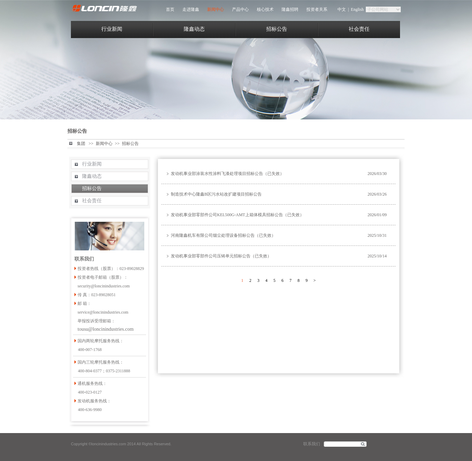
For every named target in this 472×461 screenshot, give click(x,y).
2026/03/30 (377, 173)
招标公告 (276, 29)
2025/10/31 (377, 235)
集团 (81, 143)
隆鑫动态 (194, 29)
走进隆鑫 (190, 9)
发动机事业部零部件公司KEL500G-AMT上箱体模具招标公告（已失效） (237, 214)
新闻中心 (215, 9)
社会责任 (359, 29)
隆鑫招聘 (290, 9)
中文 (341, 9)
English (357, 9)
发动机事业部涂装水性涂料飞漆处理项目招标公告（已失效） (227, 173)
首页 (170, 9)
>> (91, 143)
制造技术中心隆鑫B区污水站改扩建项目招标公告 (216, 194)
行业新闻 (111, 29)
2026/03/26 (377, 194)
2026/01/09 (377, 214)
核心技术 (265, 9)
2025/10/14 (377, 256)
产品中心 (240, 9)
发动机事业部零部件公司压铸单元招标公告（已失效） (221, 256)
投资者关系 (316, 9)
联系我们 (311, 443)
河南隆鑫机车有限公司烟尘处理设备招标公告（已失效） (223, 235)
